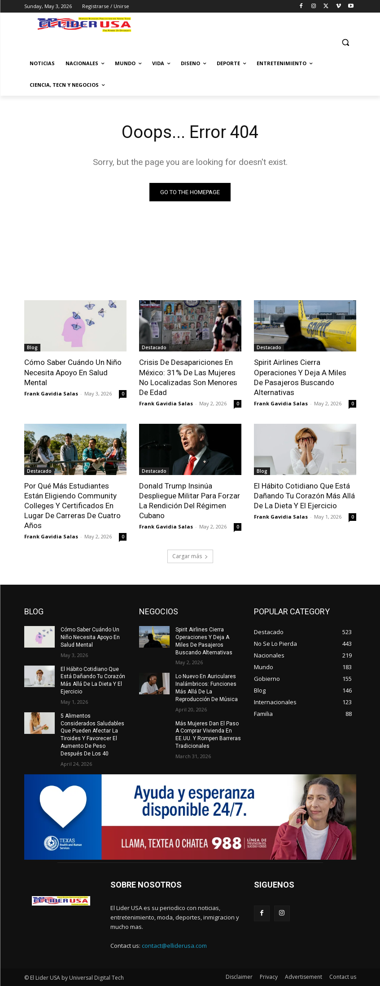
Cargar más (190, 556)
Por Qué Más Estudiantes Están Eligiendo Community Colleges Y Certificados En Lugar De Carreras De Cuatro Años (72, 505)
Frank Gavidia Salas (51, 393)
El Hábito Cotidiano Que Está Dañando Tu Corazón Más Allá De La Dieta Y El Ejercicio (304, 495)
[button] (345, 42)
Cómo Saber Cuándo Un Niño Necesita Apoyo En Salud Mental (73, 372)
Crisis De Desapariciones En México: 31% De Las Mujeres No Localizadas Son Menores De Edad (188, 377)
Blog (32, 347)
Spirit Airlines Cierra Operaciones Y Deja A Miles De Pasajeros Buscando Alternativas (300, 377)
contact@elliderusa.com (174, 946)
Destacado (154, 347)
